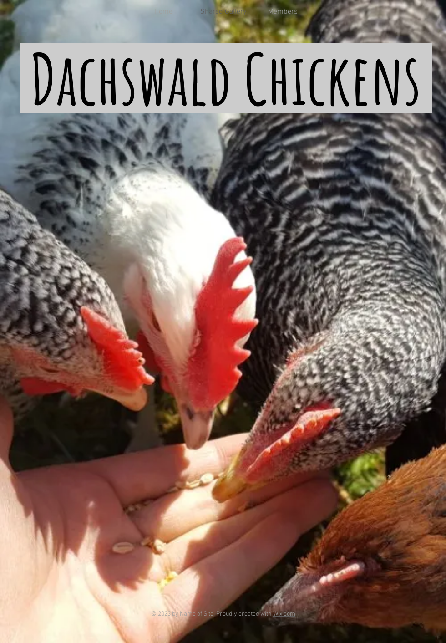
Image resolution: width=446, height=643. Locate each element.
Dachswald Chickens (225, 78)
